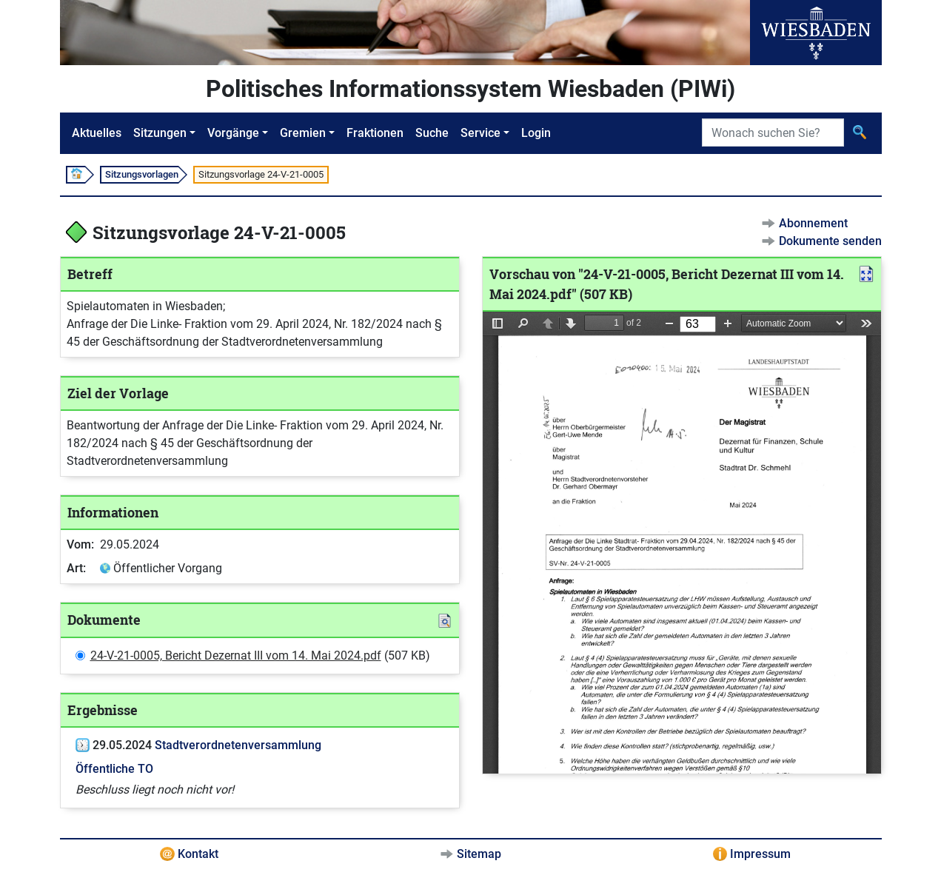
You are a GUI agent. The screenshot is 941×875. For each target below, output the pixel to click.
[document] (682, 543)
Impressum (760, 854)
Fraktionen (374, 133)
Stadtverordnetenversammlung (238, 745)
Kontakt (198, 854)
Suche (432, 133)
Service (480, 133)
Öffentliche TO (114, 769)
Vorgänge (233, 133)
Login (536, 133)
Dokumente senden (830, 241)
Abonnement (813, 223)
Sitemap (479, 854)
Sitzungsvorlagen (141, 174)
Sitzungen (160, 133)
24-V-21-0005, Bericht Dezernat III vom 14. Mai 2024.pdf (235, 655)
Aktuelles (96, 133)
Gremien (303, 133)
